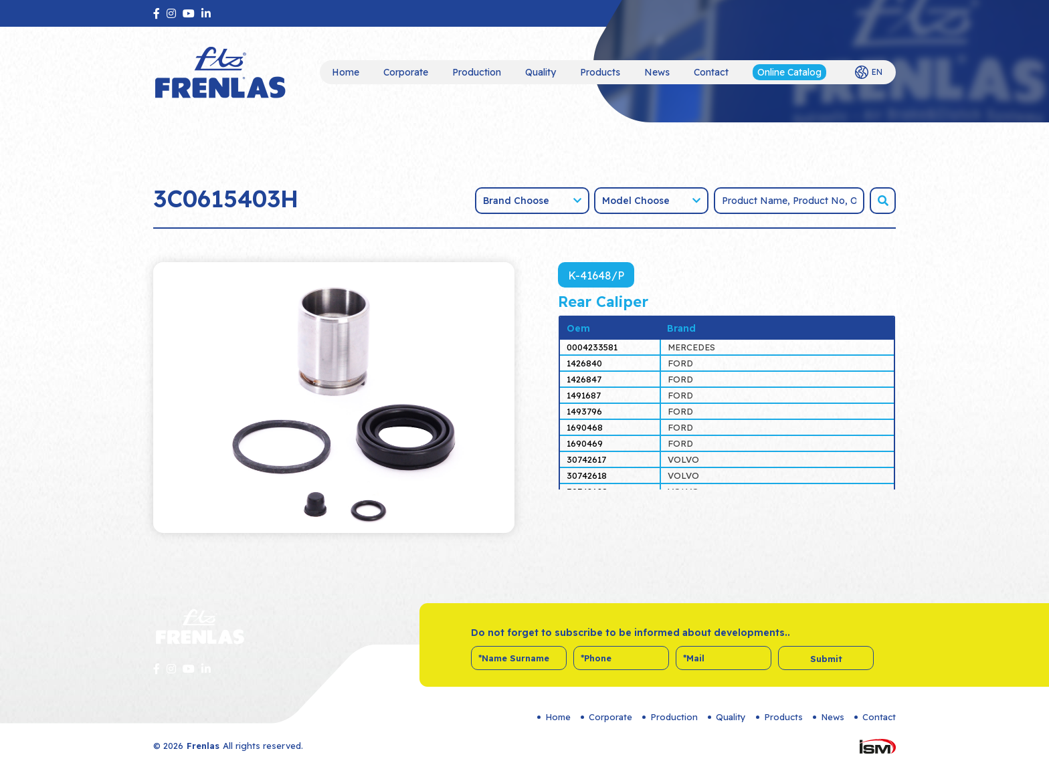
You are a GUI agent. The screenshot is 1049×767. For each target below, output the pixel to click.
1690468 (585, 427)
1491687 (584, 395)
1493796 (584, 411)
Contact (711, 72)
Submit (826, 658)
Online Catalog (789, 72)
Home (345, 72)
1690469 (585, 443)
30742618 (587, 475)
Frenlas (203, 745)
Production (476, 72)
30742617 (586, 459)
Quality (540, 72)
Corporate (405, 72)
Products (600, 72)
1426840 (584, 363)
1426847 (584, 379)
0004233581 (592, 347)
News (657, 72)
